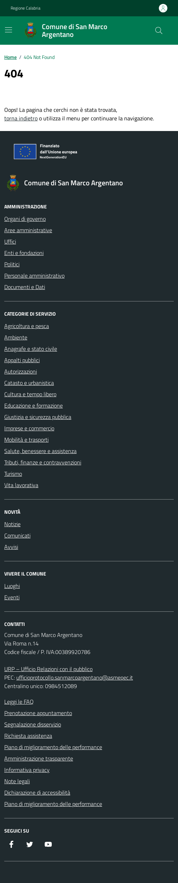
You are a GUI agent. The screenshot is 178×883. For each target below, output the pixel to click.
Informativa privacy (27, 769)
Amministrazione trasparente (38, 758)
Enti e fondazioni (24, 253)
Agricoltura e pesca (26, 326)
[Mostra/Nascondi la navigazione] (8, 30)
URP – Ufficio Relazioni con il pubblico (48, 669)
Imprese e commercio (29, 428)
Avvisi (11, 547)
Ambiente (15, 337)
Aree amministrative (28, 230)
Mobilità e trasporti (26, 439)
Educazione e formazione (33, 405)
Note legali (17, 781)
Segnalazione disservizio (32, 724)
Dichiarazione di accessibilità (37, 792)
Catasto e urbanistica (29, 382)
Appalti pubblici (22, 360)
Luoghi (12, 586)
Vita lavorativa (21, 485)
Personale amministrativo (34, 275)
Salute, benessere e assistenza (40, 451)
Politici (12, 264)
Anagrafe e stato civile (30, 348)
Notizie (12, 524)
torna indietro (21, 118)
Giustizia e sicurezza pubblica (37, 417)
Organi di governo (25, 218)
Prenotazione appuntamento (38, 713)
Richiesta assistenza (28, 735)
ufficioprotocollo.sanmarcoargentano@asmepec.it (74, 677)
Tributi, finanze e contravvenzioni (42, 462)
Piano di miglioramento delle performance (53, 747)
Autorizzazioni (20, 371)
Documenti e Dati (24, 287)
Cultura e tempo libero (30, 394)
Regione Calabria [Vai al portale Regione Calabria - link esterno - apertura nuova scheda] (25, 8)
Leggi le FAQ (19, 701)
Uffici (10, 241)
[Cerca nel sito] (158, 30)
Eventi (12, 597)
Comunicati (17, 535)
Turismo (13, 473)
